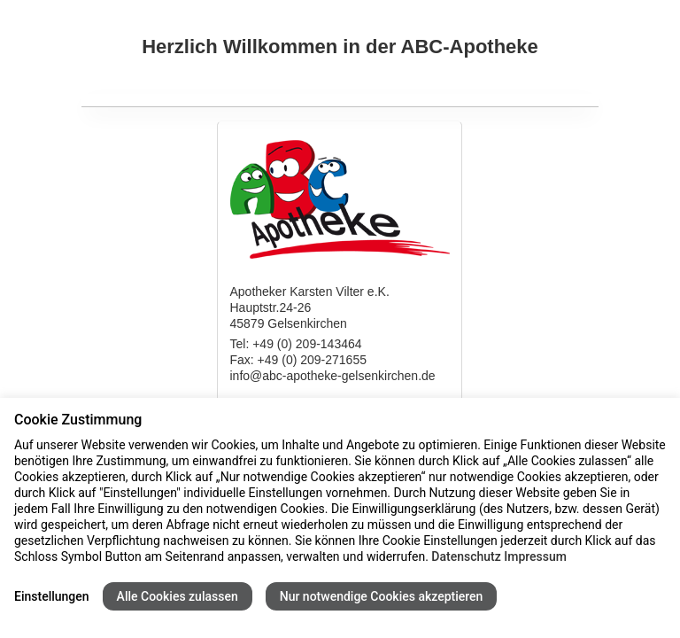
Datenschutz (465, 556)
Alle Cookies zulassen (177, 596)
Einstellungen (51, 596)
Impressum (535, 556)
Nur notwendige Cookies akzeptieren (381, 596)
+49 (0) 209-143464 (306, 344)
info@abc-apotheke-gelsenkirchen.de (332, 376)
